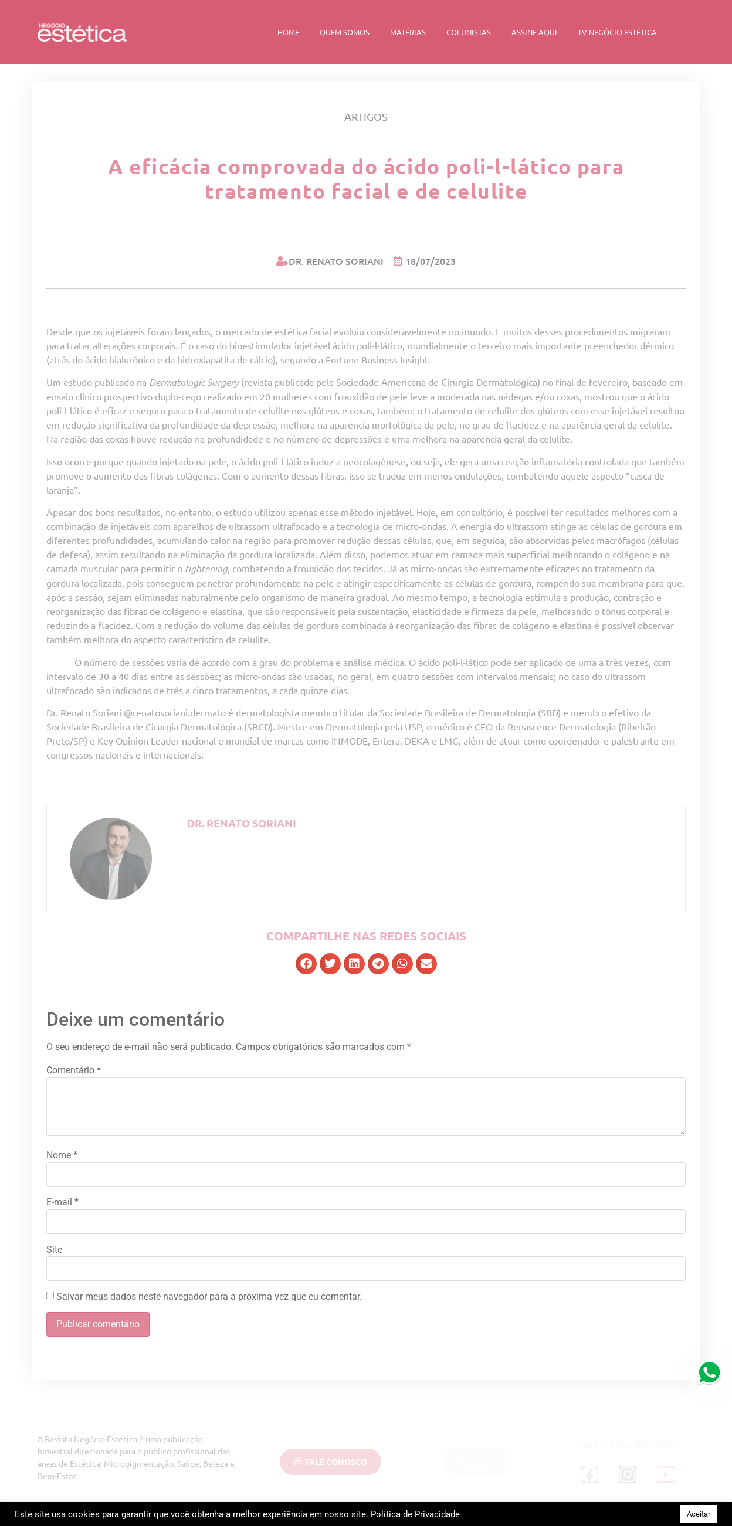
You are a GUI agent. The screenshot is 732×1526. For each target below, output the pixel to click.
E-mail (62, 1202)
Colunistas (468, 32)
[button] (306, 963)
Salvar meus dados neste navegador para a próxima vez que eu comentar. (209, 1296)
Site (54, 1250)
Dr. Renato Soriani (241, 823)
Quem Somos (345, 32)
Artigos (366, 116)
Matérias (408, 32)
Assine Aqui (534, 32)
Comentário (73, 1070)
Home (288, 32)
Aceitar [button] (698, 1514)
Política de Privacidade (415, 1514)
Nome (61, 1155)
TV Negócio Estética (617, 32)
